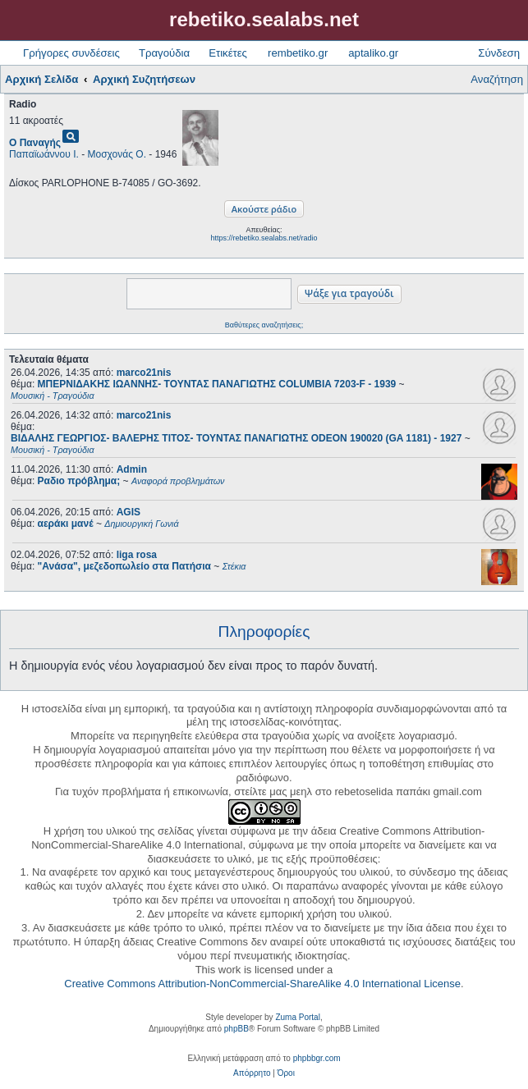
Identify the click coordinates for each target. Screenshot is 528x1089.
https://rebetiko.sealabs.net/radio (263, 238)
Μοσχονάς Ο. (117, 154)
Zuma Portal (297, 1017)
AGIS (128, 512)
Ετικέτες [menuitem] (228, 53)
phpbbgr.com (317, 1058)
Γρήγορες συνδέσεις (71, 53)
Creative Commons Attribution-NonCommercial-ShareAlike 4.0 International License (262, 983)
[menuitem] (251, 1073)
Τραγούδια (164, 53)
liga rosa (137, 555)
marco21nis (144, 372)
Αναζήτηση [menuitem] (497, 79)
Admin (132, 469)
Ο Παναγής (35, 143)
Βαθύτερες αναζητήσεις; (264, 325)
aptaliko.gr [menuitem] (373, 53)
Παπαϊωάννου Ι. (44, 154)
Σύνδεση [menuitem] (499, 53)
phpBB (236, 1028)
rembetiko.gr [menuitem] (298, 53)
